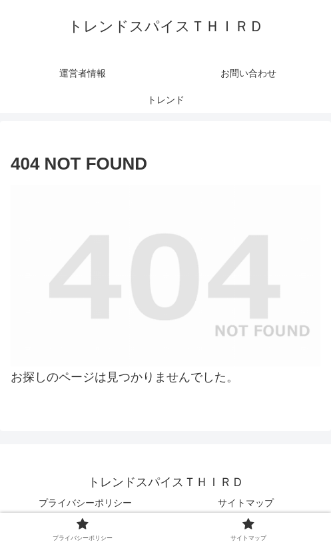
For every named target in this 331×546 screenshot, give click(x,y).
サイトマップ (246, 502)
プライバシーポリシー (85, 502)
